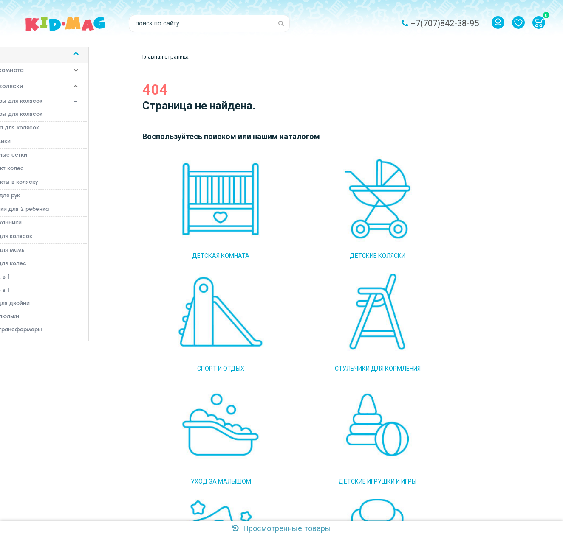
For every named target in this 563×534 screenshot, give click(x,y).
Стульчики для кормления (52, 419)
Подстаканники (47, 228)
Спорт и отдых (34, 403)
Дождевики (41, 147)
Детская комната (38, 76)
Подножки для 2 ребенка (60, 215)
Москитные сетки (49, 160)
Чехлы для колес (49, 269)
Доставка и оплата (279, 433)
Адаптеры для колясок (57, 120)
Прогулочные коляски (50, 374)
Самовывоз (269, 446)
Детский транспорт (42, 500)
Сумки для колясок (52, 242)
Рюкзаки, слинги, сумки (78, 388)
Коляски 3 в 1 (39, 296)
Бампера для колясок (55, 133)
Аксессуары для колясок (78, 107)
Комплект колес (48, 174)
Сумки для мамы (49, 255)
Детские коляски (38, 92)
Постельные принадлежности (57, 467)
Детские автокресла (43, 483)
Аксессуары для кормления (54, 516)
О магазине (269, 420)
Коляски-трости (42, 348)
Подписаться (390, 438)
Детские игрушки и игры (49, 451)
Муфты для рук (46, 201)
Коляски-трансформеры (54, 335)
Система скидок (275, 471)
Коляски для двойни (48, 309)
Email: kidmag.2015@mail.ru (180, 446)
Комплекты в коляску (55, 187)
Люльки (30, 361)
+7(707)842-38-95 (444, 23)
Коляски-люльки (43, 322)
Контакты (266, 484)
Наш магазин (271, 459)
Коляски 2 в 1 (39, 282)
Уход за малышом (40, 435)
